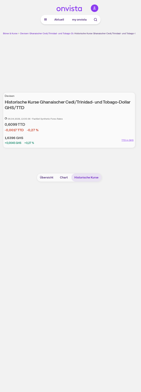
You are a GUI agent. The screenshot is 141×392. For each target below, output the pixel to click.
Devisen (24, 33)
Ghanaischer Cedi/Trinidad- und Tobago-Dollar (53, 33)
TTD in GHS (128, 140)
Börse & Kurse (10, 33)
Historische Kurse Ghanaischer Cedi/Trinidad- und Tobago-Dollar (107, 33)
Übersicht (46, 177)
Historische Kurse (86, 177)
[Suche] (95, 19)
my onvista (79, 19)
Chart (64, 177)
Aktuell (59, 19)
